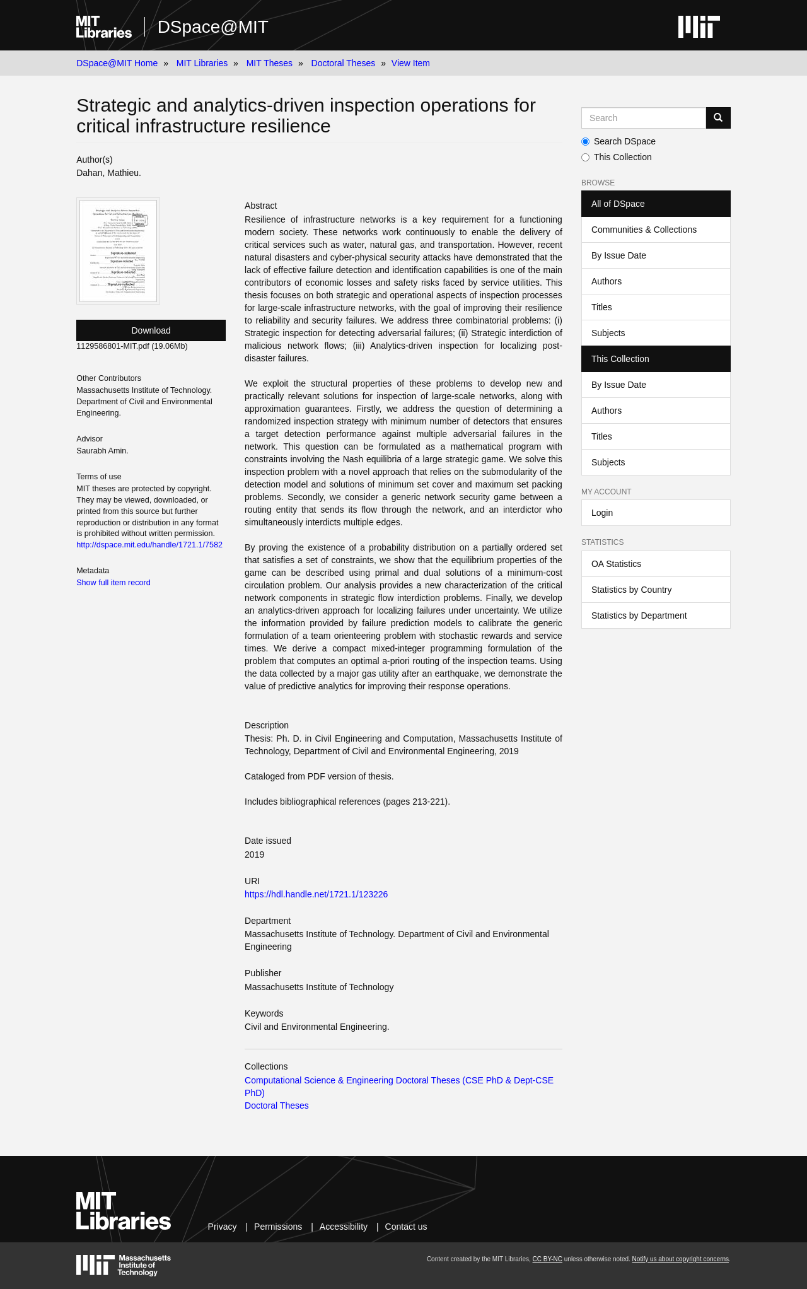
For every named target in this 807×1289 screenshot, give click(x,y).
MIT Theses (270, 63)
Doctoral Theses (343, 63)
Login (602, 513)
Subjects (608, 333)
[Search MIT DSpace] (643, 118)
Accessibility (344, 1227)
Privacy (222, 1227)
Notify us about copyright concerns (680, 1259)
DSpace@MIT (213, 27)
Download (151, 330)
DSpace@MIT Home (117, 63)
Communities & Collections (644, 230)
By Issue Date (618, 255)
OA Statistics (616, 564)
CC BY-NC (547, 1259)
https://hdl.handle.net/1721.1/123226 (316, 894)
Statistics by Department (639, 615)
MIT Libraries (202, 63)
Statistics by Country (631, 590)
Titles (601, 307)
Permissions (278, 1227)
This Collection (616, 157)
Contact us (406, 1227)
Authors (606, 281)
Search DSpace (618, 141)
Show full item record (113, 582)
